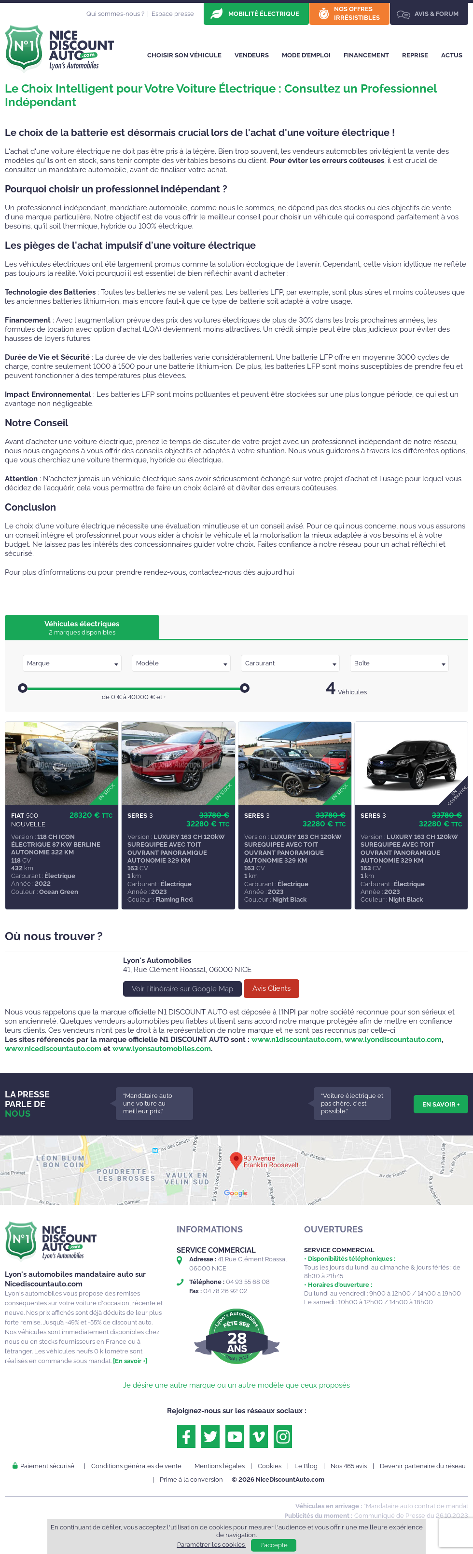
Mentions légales (220, 1466)
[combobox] (72, 663)
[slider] (23, 688)
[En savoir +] (130, 1361)
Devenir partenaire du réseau (423, 1466)
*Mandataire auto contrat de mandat (416, 1506)
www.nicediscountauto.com (53, 1048)
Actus (451, 55)
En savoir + (440, 1104)
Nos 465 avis (349, 1466)
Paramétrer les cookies (211, 1544)
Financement (366, 55)
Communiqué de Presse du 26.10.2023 (411, 1515)
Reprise (415, 55)
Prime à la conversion (191, 1479)
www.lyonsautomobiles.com (161, 1048)
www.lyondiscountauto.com (393, 1039)
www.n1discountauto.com (296, 1039)
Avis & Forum (437, 13)
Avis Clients (271, 988)
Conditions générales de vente (136, 1466)
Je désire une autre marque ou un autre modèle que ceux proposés (236, 1385)
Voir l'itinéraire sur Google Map (182, 989)
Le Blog (306, 1466)
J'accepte (274, 1545)
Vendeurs (252, 55)
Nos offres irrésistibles (357, 13)
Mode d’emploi (306, 55)
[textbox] (72, 663)
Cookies (269, 1466)
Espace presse (173, 13)
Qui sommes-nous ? (115, 13)
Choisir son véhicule (184, 55)
